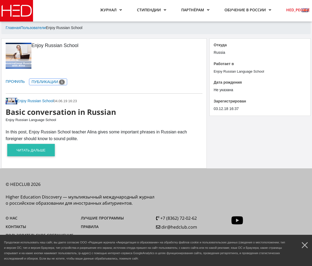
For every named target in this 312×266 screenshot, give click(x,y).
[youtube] (237, 219)
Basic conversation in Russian (61, 111)
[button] (111, 10)
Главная (13, 28)
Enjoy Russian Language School (31, 120)
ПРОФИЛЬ (15, 81)
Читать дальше (30, 150)
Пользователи (32, 28)
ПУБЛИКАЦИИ (47, 81)
